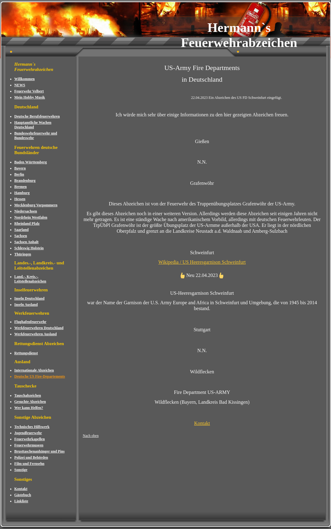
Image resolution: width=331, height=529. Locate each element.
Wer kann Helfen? (28, 408)
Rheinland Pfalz (27, 223)
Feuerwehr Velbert (29, 91)
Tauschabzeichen (27, 395)
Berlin (19, 174)
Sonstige (21, 470)
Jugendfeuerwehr (28, 433)
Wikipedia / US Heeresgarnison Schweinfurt (202, 262)
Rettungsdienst (26, 353)
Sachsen (20, 236)
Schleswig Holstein (29, 248)
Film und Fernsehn (29, 463)
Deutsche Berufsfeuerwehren (37, 116)
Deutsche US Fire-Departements (39, 376)
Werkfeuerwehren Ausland (35, 334)
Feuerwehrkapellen (29, 439)
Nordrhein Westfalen (30, 217)
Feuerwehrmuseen (29, 445)
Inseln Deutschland (29, 298)
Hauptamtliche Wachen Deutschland (33, 124)
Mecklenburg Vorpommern (35, 205)
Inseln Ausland (26, 304)
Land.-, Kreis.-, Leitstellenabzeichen (30, 278)
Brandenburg (25, 180)
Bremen (20, 187)
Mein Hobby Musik (29, 97)
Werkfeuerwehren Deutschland (39, 328)
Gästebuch (22, 495)
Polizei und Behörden (31, 457)
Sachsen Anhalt (26, 242)
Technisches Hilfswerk (32, 427)
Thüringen (22, 254)
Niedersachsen (25, 211)
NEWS (19, 85)
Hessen (19, 199)
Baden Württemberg (30, 162)
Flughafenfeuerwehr (30, 322)
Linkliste (21, 501)
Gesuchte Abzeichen (30, 401)
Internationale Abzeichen (34, 370)
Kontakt (21, 489)
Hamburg (22, 193)
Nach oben (91, 436)
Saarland (21, 230)
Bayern (20, 168)
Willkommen (24, 79)
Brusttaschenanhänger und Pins (39, 451)
